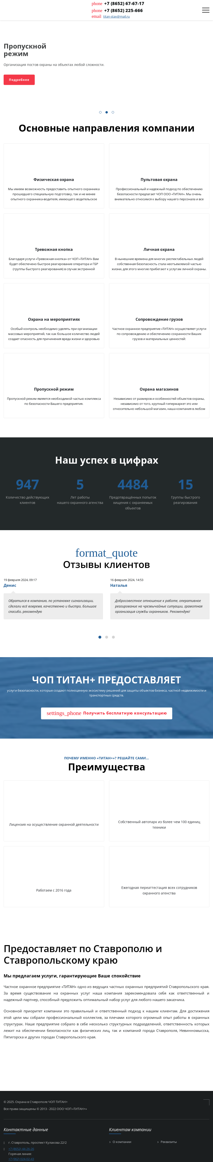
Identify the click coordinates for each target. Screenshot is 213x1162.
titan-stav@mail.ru (116, 16)
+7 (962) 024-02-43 (21, 1159)
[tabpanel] (53, 598)
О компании (122, 1142)
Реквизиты (169, 1142)
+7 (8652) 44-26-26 (21, 1149)
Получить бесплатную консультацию (107, 713)
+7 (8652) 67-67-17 (124, 3)
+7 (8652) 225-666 (123, 10)
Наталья (118, 585)
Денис (10, 585)
